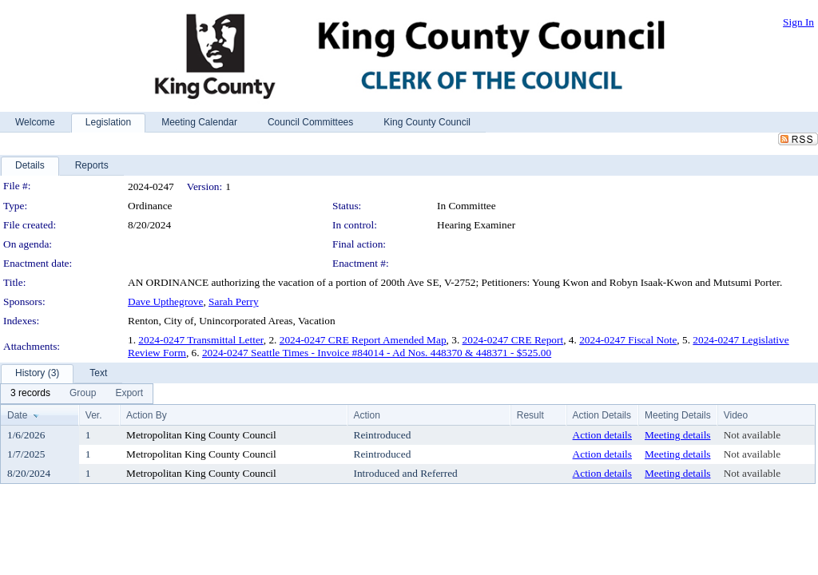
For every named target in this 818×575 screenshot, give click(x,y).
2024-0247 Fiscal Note (628, 340)
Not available (752, 435)
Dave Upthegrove (165, 301)
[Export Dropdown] (129, 393)
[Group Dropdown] (82, 393)
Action (367, 415)
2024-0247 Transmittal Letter (200, 340)
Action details (602, 435)
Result (530, 415)
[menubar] (76, 393)
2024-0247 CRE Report (513, 340)
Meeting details (678, 435)
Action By (146, 415)
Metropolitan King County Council (201, 435)
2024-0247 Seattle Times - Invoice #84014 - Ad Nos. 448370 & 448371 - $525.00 (376, 353)
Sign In (798, 22)
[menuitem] (30, 393)
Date (17, 415)
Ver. (93, 415)
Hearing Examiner (476, 225)
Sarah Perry (233, 301)
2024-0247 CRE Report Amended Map (363, 340)
